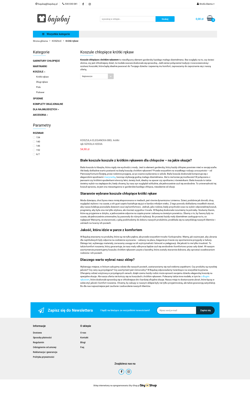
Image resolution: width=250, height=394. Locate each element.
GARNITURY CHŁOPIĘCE (46, 60)
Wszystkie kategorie (56, 34)
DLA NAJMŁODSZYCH (46, 109)
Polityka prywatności (43, 357)
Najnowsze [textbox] (87, 76)
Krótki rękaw (42, 76)
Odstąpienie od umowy (44, 347)
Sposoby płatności (42, 337)
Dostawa (37, 332)
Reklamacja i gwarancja (45, 352)
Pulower (40, 92)
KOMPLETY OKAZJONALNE (48, 104)
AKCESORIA (40, 114)
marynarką (109, 177)
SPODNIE (38, 98)
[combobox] (97, 76)
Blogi (83, 342)
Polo (38, 87)
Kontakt (84, 337)
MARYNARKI (40, 66)
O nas (83, 332)
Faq (82, 347)
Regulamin (38, 342)
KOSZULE (39, 71)
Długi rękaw (42, 82)
